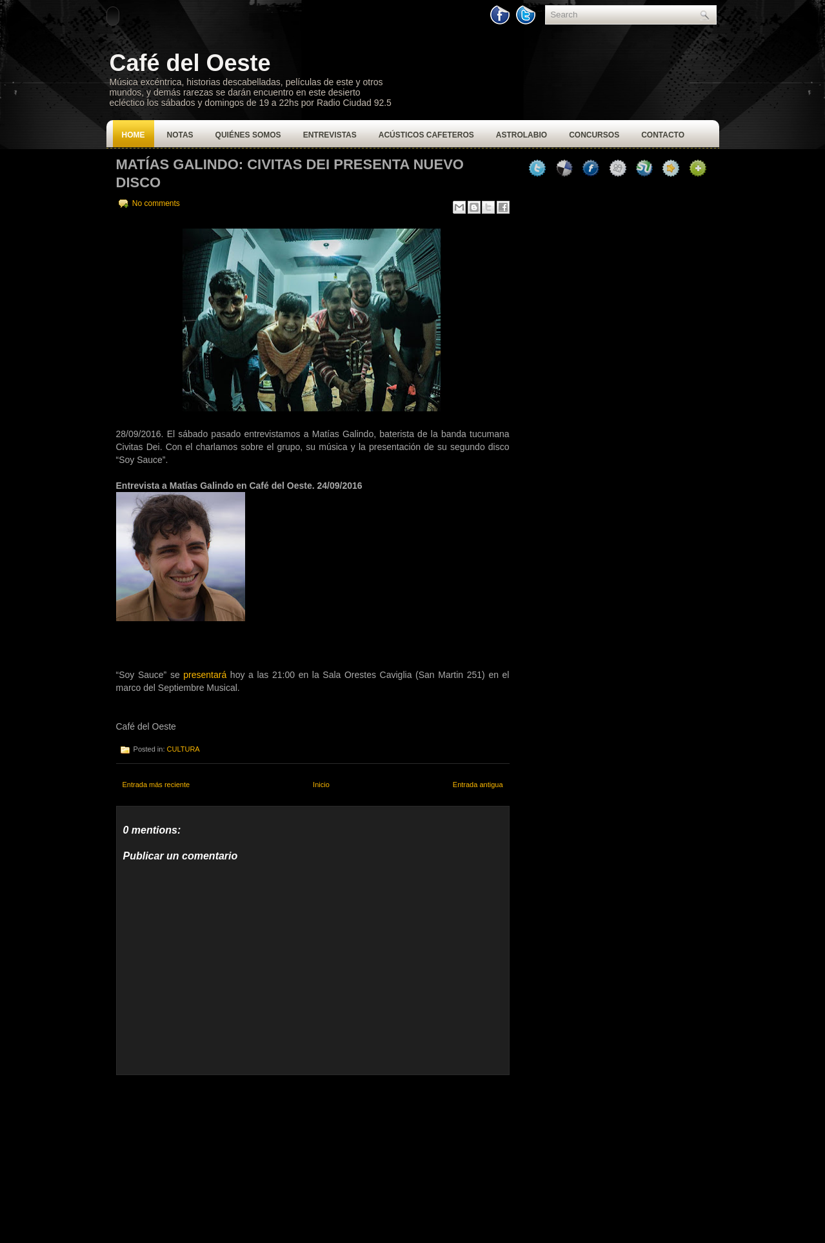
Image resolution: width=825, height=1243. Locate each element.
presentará (204, 675)
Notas (180, 134)
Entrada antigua (478, 784)
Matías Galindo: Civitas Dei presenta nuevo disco (290, 173)
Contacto (662, 134)
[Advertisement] (213, 1156)
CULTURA (183, 749)
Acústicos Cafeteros (426, 134)
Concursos (594, 134)
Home (133, 134)
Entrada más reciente (156, 784)
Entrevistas (330, 134)
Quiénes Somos (248, 134)
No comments (156, 203)
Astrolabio (521, 134)
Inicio (321, 784)
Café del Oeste (190, 63)
